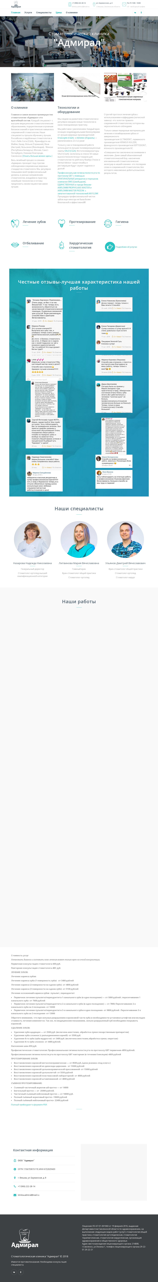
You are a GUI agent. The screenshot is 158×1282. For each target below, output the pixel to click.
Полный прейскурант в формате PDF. (29, 1104)
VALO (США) (70, 151)
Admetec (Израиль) (86, 137)
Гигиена (122, 222)
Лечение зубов (34, 222)
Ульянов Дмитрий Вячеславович (125, 563)
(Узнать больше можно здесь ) (37, 156)
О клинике (19, 107)
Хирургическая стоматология (81, 245)
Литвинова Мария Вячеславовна (79, 563)
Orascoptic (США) (66, 137)
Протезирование (82, 222)
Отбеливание (33, 243)
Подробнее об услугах (126, 247)
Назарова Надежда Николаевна (32, 563)
